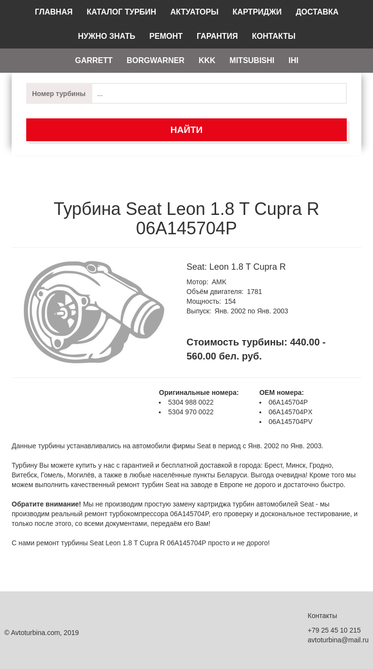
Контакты (274, 36)
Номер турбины (58, 94)
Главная (54, 12)
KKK (207, 60)
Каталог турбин (121, 12)
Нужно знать (107, 36)
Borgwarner (156, 60)
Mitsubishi (252, 60)
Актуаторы (194, 12)
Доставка (317, 12)
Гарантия (217, 36)
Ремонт (166, 36)
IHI (293, 60)
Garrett (93, 60)
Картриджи (257, 12)
